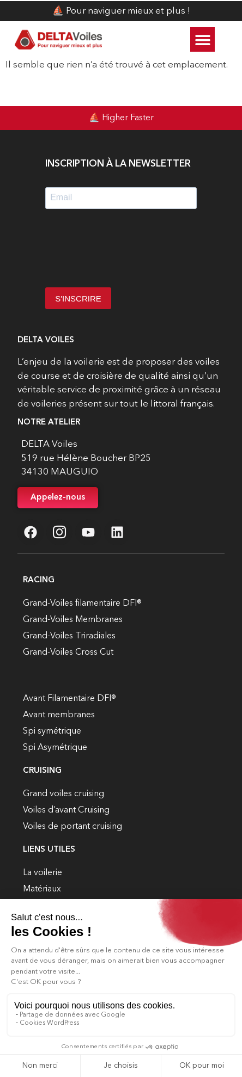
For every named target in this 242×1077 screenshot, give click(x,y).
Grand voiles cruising (63, 794)
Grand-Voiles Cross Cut (68, 652)
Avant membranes (59, 715)
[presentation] (128, 252)
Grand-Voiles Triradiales (69, 636)
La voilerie (42, 873)
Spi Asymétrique (55, 747)
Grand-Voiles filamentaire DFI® (82, 603)
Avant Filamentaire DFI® (69, 698)
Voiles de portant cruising (72, 826)
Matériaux (42, 889)
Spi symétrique (52, 731)
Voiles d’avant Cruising (66, 810)
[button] (202, 39)
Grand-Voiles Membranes (73, 620)
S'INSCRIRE (78, 298)
